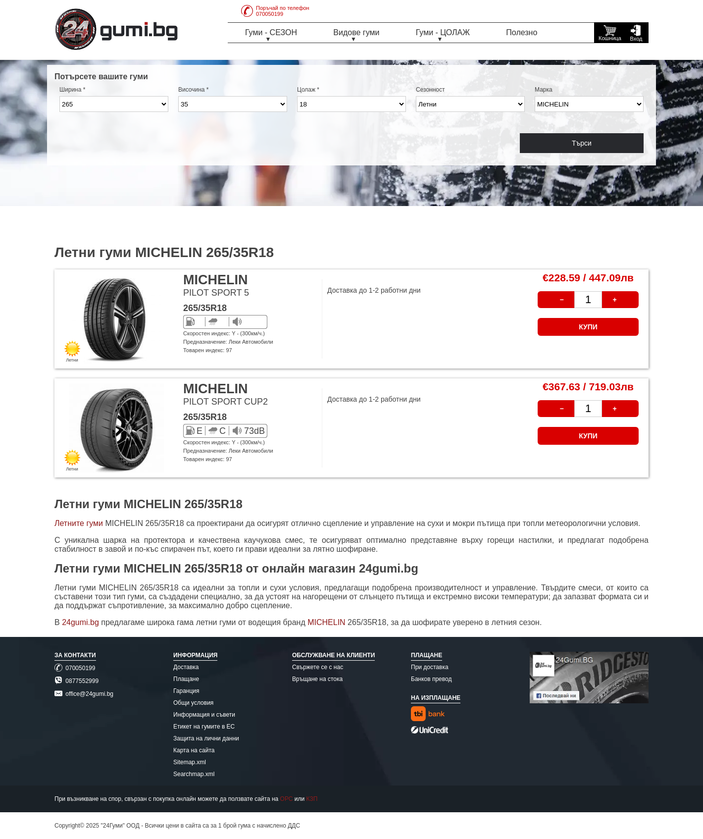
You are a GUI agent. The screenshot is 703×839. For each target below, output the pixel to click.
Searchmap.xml (193, 774)
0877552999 (76, 681)
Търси (582, 143)
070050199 (74, 668)
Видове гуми (356, 32)
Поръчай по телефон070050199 (275, 11)
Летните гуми (78, 523)
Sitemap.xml (189, 762)
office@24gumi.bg (83, 693)
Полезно (521, 32)
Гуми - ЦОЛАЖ (443, 32)
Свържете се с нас (317, 667)
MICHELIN (327, 622)
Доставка (186, 667)
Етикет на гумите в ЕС (204, 726)
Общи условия (193, 702)
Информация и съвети (204, 714)
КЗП (312, 798)
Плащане (186, 679)
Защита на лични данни (206, 738)
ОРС (286, 798)
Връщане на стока (317, 679)
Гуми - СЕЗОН (271, 32)
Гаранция (186, 690)
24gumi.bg (80, 622)
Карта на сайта (194, 750)
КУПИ (588, 327)
